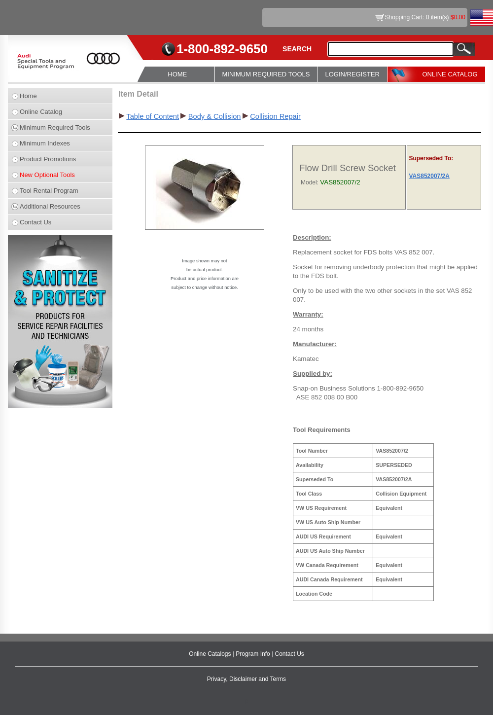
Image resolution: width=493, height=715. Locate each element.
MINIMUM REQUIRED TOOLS (266, 74)
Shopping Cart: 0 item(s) (417, 17)
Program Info (254, 653)
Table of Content (152, 116)
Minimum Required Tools (55, 127)
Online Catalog (41, 111)
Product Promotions (48, 159)
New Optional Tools (47, 175)
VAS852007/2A (429, 176)
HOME (177, 74)
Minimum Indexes (45, 143)
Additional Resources (50, 206)
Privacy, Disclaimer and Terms (246, 679)
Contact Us (35, 222)
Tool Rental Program (49, 190)
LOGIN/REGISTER (352, 74)
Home (28, 96)
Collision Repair (275, 116)
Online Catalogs (211, 653)
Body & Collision (214, 116)
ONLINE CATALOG (449, 74)
